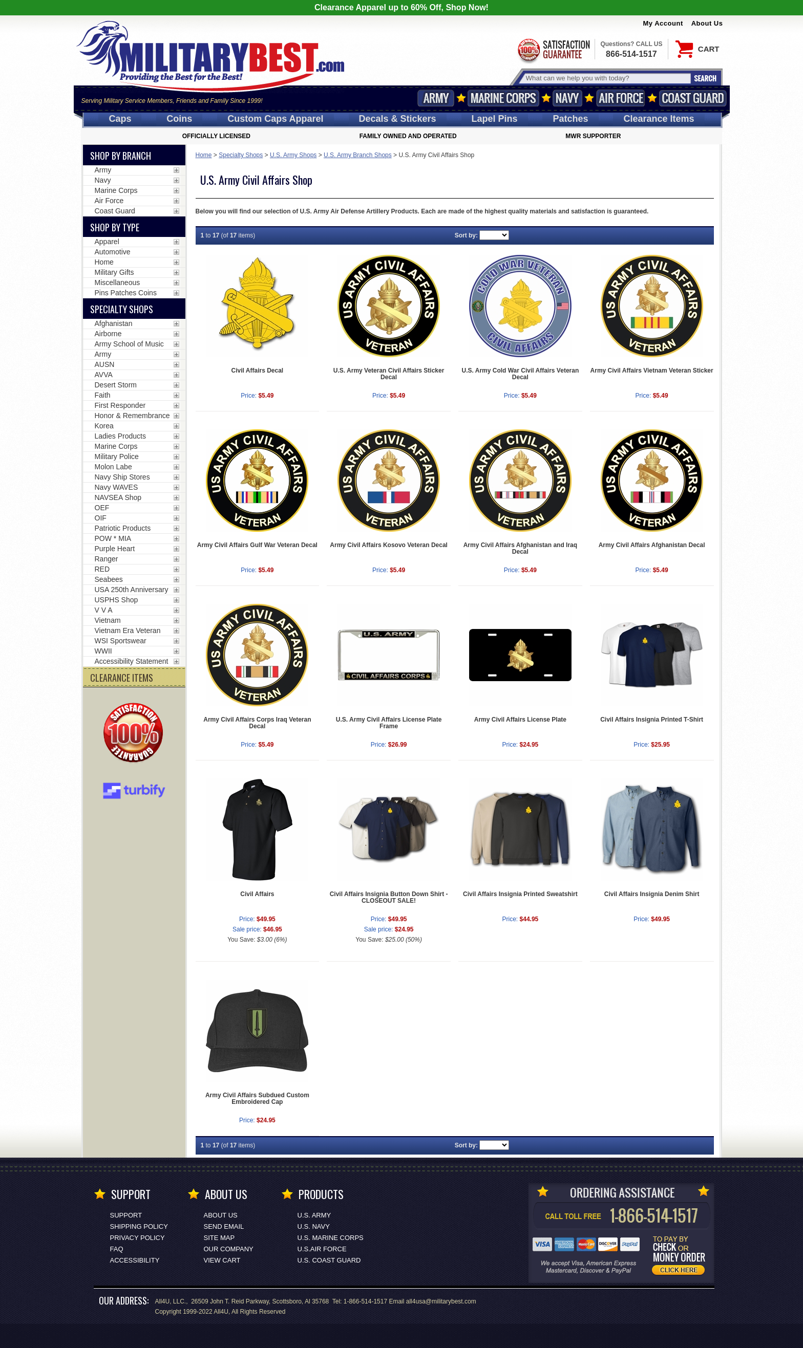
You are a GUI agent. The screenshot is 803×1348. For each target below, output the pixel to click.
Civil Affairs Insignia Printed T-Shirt (651, 719)
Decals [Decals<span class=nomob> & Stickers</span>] (397, 119)
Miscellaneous (117, 282)
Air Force (620, 98)
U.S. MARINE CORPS (331, 1238)
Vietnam (108, 620)
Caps (120, 119)
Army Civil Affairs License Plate (520, 719)
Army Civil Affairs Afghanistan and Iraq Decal (520, 548)
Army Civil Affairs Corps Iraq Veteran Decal (257, 723)
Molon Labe (113, 467)
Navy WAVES (116, 487)
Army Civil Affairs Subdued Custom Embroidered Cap (257, 1098)
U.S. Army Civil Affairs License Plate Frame (389, 723)
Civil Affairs (257, 894)
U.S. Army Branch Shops (358, 155)
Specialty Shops (241, 155)
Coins (179, 119)
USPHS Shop (116, 600)
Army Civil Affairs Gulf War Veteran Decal (257, 545)
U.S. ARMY (314, 1215)
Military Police (117, 456)
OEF (102, 508)
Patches (570, 119)
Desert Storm (116, 385)
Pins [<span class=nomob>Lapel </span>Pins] (495, 119)
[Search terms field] (607, 78)
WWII (103, 651)
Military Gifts (114, 272)
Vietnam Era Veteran (128, 630)
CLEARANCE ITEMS (121, 677)
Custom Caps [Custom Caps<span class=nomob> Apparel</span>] (275, 119)
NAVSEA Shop (118, 497)
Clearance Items (658, 119)
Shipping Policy (139, 1226)
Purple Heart (115, 549)
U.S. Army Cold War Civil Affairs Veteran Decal (520, 374)
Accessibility (135, 1260)
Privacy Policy (137, 1238)
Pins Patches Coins (126, 293)
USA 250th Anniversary (131, 589)
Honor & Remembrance (132, 415)
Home (204, 155)
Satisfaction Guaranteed (553, 50)
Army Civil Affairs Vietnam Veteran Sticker (651, 370)
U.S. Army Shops (293, 155)
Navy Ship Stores (122, 477)
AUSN (105, 364)
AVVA (104, 375)
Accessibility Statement (131, 661)
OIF (101, 518)
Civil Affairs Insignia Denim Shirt (652, 894)
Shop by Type (114, 227)
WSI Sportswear (120, 641)
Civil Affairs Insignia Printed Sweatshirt (520, 894)
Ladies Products (120, 436)
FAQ (116, 1249)
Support (126, 1215)
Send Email (224, 1226)
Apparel (107, 241)
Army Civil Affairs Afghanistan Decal (652, 545)
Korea (104, 426)
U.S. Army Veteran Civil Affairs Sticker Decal (389, 374)
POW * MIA (113, 538)
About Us (707, 23)
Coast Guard (693, 98)
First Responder (120, 405)
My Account (663, 23)
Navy (567, 98)
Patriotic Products (123, 528)
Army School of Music (129, 344)
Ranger (106, 559)
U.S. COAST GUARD (329, 1260)
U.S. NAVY (314, 1226)
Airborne (108, 334)
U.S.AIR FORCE (322, 1249)
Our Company (228, 1249)
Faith (103, 395)
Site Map (219, 1238)
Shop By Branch (120, 155)
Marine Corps (503, 98)
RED (102, 569)
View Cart (222, 1260)
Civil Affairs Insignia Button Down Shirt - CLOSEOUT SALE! (389, 897)
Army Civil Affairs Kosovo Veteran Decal (389, 545)
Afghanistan (114, 323)
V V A (104, 610)
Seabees (109, 579)
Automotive (113, 252)
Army (435, 98)
